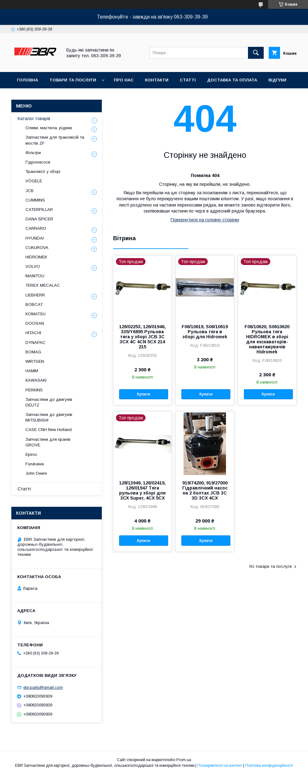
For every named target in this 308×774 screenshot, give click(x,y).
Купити (143, 394)
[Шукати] (256, 53)
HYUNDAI (34, 238)
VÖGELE (33, 181)
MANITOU (34, 276)
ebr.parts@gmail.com (43, 687)
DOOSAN (34, 323)
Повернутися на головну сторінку (205, 219)
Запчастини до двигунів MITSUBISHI (48, 417)
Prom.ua (183, 760)
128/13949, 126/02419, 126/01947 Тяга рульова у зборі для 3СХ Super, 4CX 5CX (142, 490)
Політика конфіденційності (269, 765)
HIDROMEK (36, 257)
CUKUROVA (36, 247)
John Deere (36, 473)
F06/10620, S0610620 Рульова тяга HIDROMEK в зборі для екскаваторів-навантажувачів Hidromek (267, 339)
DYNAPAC (35, 342)
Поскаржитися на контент (219, 765)
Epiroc (31, 454)
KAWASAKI (36, 380)
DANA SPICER (39, 219)
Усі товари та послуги (270, 566)
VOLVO (32, 266)
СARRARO (35, 228)
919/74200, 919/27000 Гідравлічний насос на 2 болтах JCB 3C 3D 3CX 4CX (205, 490)
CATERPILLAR (39, 209)
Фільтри (33, 152)
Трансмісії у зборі (42, 171)
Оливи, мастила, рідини (48, 127)
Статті (188, 80)
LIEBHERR (35, 295)
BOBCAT (34, 304)
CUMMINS (35, 200)
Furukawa (34, 464)
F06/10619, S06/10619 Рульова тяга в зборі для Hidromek (205, 331)
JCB (29, 190)
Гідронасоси (37, 162)
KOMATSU (35, 314)
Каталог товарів (34, 118)
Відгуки (277, 80)
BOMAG (33, 352)
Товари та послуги (72, 80)
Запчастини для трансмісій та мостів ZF (54, 140)
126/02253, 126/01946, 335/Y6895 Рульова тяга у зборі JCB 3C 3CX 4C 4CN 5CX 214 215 (142, 336)
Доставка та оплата (232, 80)
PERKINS (34, 390)
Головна (27, 80)
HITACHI (33, 332)
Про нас (124, 80)
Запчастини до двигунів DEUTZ (48, 402)
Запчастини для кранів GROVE (47, 442)
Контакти (156, 80)
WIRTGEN (34, 361)
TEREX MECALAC (42, 285)
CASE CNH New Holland (48, 429)
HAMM (31, 370)
